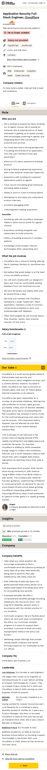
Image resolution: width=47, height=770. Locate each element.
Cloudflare (21, 17)
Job (16, 103)
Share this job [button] (9, 713)
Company (28, 103)
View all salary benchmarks (14, 349)
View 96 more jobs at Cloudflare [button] (17, 718)
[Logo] (8, 3)
